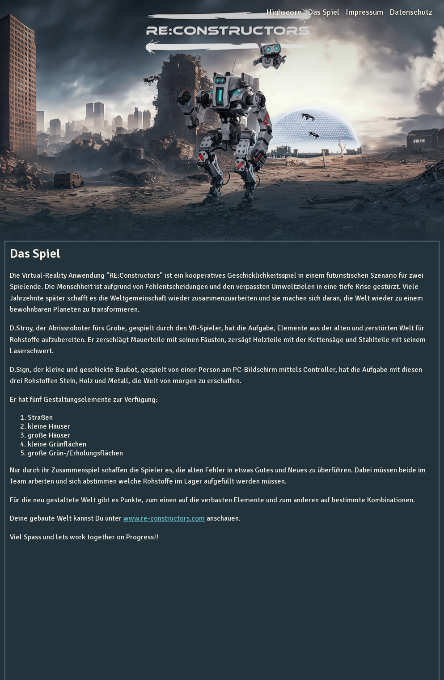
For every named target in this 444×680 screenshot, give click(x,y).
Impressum (364, 12)
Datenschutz (410, 12)
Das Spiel (323, 12)
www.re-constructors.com (164, 518)
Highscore (283, 12)
